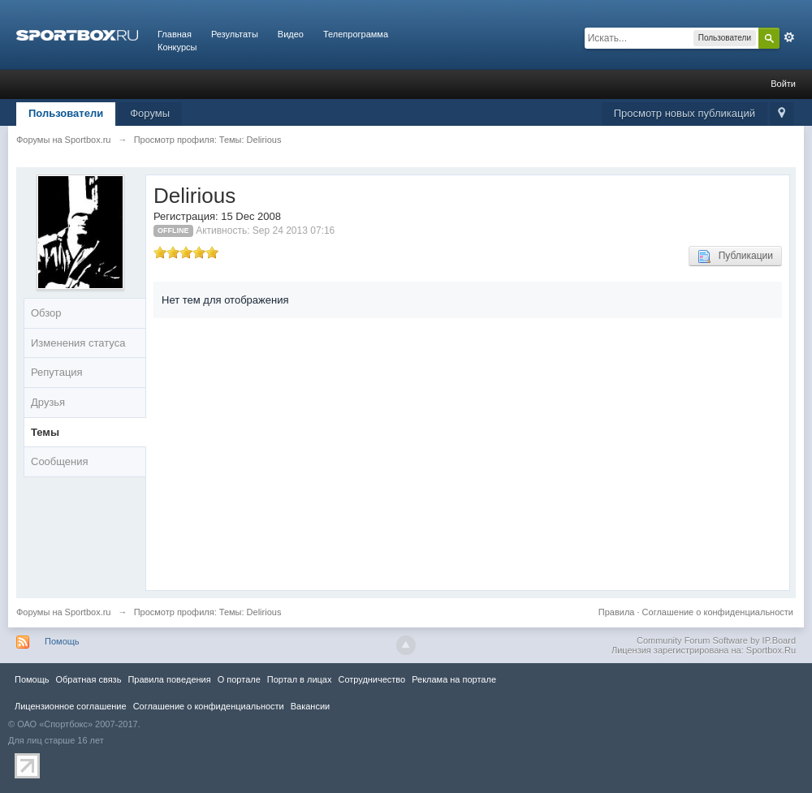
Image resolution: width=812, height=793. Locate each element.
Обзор (46, 313)
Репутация (57, 372)
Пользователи (65, 113)
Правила (616, 612)
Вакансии (310, 706)
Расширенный (789, 37)
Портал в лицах (299, 679)
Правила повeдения (168, 679)
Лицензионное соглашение (71, 706)
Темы (45, 432)
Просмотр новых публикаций (684, 113)
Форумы (150, 113)
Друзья (48, 402)
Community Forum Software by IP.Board (716, 640)
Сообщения (60, 461)
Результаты (234, 34)
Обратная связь (88, 679)
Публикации (735, 256)
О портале (239, 679)
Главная (175, 34)
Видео (291, 34)
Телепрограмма (355, 34)
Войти (783, 83)
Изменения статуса (78, 343)
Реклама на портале (454, 679)
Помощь (62, 641)
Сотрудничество (371, 679)
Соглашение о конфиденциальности (717, 612)
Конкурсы (177, 47)
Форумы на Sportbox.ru (63, 612)
